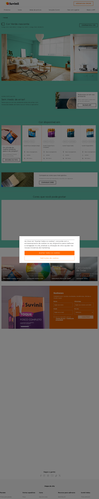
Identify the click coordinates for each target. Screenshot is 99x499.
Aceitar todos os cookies (49, 253)
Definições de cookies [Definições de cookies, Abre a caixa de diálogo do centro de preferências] (49, 258)
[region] (49, 249)
